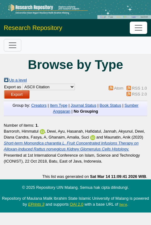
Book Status (110, 105)
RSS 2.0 (139, 94)
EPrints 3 (36, 204)
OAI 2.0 (76, 204)
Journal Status (83, 105)
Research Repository (33, 27)
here (123, 204)
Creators (39, 105)
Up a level (18, 80)
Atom (118, 88)
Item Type (58, 105)
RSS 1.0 (139, 88)
